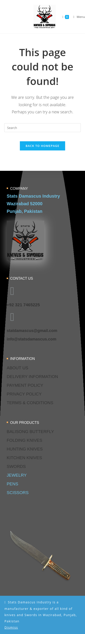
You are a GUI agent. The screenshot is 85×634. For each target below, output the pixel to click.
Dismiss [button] (11, 627)
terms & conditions (30, 402)
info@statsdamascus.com (31, 339)
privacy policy (24, 394)
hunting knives (25, 449)
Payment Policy (25, 385)
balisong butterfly (30, 431)
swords (16, 466)
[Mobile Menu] (77, 17)
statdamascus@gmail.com (32, 330)
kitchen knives (24, 457)
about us (17, 368)
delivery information (32, 376)
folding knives (24, 440)
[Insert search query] (42, 127)
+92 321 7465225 (23, 304)
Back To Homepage (42, 146)
